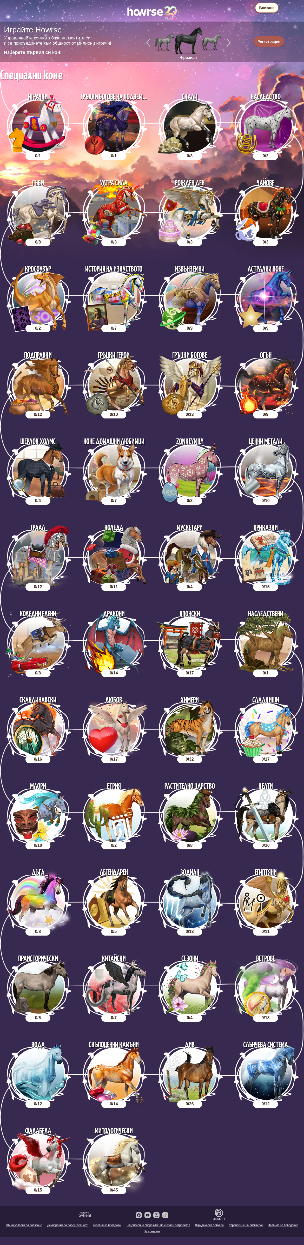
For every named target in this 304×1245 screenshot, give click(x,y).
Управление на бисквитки (246, 1225)
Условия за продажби (107, 1225)
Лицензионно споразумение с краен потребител (158, 1225)
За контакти (152, 1231)
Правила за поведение (283, 1225)
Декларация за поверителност (67, 1225)
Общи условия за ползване (24, 1225)
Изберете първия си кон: (33, 52)
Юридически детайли (209, 1225)
